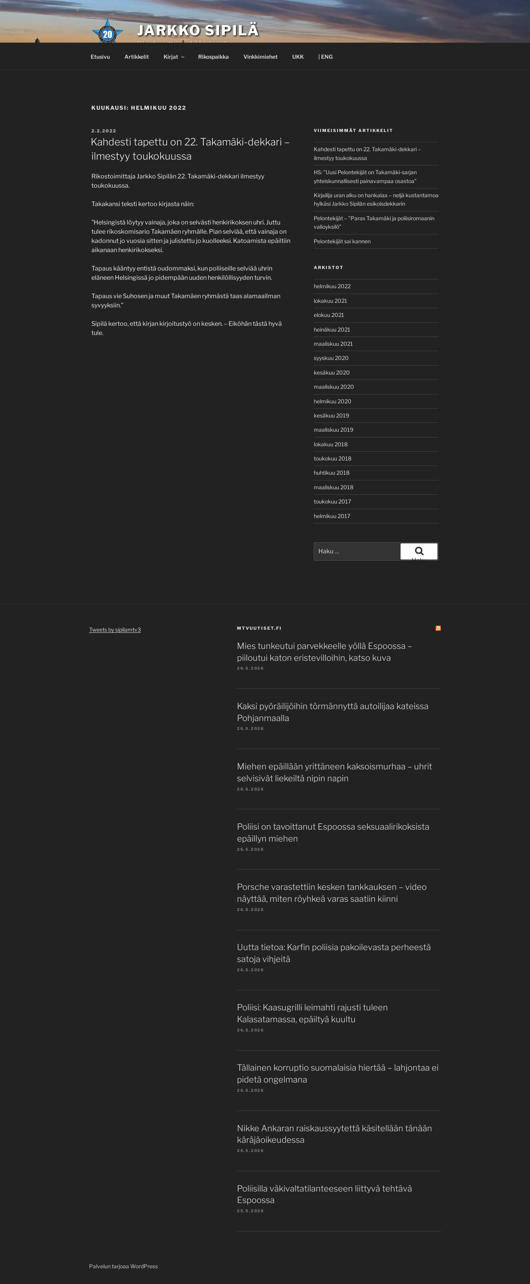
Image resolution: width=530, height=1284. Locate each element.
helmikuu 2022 (332, 286)
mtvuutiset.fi (259, 628)
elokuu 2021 (329, 315)
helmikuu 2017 (332, 516)
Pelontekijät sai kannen (342, 241)
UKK (298, 56)
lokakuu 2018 (331, 444)
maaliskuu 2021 (333, 343)
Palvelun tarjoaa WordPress (123, 1266)
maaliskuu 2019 (333, 429)
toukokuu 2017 (332, 501)
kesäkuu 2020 (332, 372)
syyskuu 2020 (331, 358)
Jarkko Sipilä (198, 30)
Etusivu (100, 56)
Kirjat (175, 56)
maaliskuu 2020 (334, 386)
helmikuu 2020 (332, 401)
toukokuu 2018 (332, 458)
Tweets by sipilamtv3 (115, 629)
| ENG (325, 56)
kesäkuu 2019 (331, 415)
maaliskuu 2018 (333, 487)
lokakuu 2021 (330, 300)
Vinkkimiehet (260, 56)
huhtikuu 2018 (331, 472)
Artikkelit (136, 56)
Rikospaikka (213, 56)
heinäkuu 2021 (332, 329)
